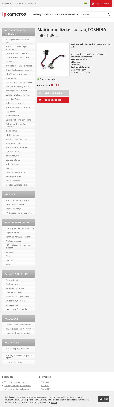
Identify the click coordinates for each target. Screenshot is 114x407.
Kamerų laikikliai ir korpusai (18, 90)
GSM (8, 256)
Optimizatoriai (12, 305)
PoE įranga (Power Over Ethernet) (16, 125)
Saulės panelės (12, 284)
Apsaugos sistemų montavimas (20, 328)
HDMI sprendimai (13, 176)
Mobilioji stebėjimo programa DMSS (19, 356)
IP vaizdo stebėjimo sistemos (19, 70)
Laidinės (9, 260)
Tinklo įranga (11, 130)
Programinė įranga (14, 362)
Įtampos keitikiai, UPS (15, 172)
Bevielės (9, 252)
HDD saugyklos (12, 135)
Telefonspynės (12, 155)
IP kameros (11, 78)
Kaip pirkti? (50, 14)
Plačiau (54, 402)
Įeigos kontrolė (12, 232)
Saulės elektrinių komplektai (18, 296)
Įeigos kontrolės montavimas (18, 333)
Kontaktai (73, 14)
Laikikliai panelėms (14, 292)
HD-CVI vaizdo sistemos (16, 74)
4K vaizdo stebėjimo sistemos (19, 65)
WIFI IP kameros (13, 180)
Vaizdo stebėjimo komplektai (18, 119)
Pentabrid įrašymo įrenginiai (18, 86)
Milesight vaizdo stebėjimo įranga (17, 41)
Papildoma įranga (13, 208)
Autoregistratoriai (13, 151)
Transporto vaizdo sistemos (18, 107)
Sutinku (104, 398)
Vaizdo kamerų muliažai (16, 139)
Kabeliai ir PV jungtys (15, 288)
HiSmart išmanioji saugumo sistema (18, 246)
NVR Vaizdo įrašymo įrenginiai (19, 213)
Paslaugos (38, 14)
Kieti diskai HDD (13, 143)
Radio (8, 264)
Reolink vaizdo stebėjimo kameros (17, 47)
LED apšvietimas (13, 160)
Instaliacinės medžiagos (16, 184)
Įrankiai (9, 168)
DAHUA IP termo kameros (17, 53)
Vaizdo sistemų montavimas (18, 324)
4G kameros (11, 61)
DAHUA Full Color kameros (17, 57)
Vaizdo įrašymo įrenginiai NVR (19, 82)
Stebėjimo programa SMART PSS (18, 350)
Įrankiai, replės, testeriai (16, 309)
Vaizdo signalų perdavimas (18, 95)
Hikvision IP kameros (15, 204)
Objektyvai (10, 111)
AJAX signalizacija (13, 241)
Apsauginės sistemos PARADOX (20, 228)
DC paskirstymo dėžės (15, 300)
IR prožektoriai (12, 115)
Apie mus (62, 14)
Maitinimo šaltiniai (14, 99)
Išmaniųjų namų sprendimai (18, 236)
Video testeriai (12, 164)
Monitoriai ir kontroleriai (16, 147)
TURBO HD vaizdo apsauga (18, 200)
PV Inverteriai (12, 280)
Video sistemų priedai (15, 103)
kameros (14, 14)
